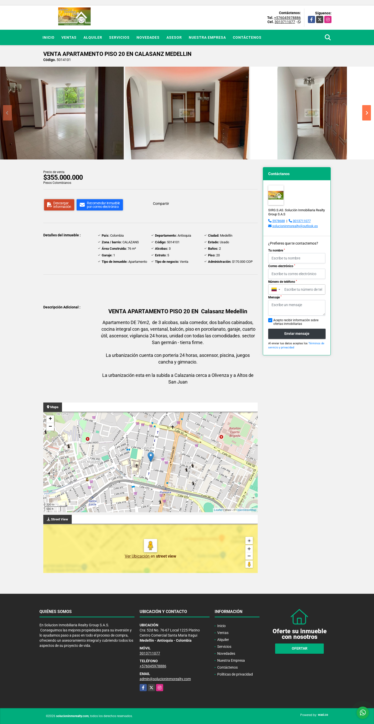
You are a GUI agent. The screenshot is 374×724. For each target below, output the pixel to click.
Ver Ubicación (138, 556)
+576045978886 (287, 18)
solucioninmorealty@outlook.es (295, 226)
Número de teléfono (282, 282)
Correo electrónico (281, 266)
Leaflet (218, 509)
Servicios (119, 37)
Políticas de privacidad (235, 674)
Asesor (174, 37)
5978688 (278, 221)
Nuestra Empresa (207, 37)
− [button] (50, 427)
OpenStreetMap (246, 509)
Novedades (148, 37)
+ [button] (50, 419)
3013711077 (285, 22)
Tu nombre (276, 250)
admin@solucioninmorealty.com (165, 679)
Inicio (49, 37)
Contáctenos (247, 37)
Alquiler (93, 37)
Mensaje (275, 297)
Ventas (69, 37)
